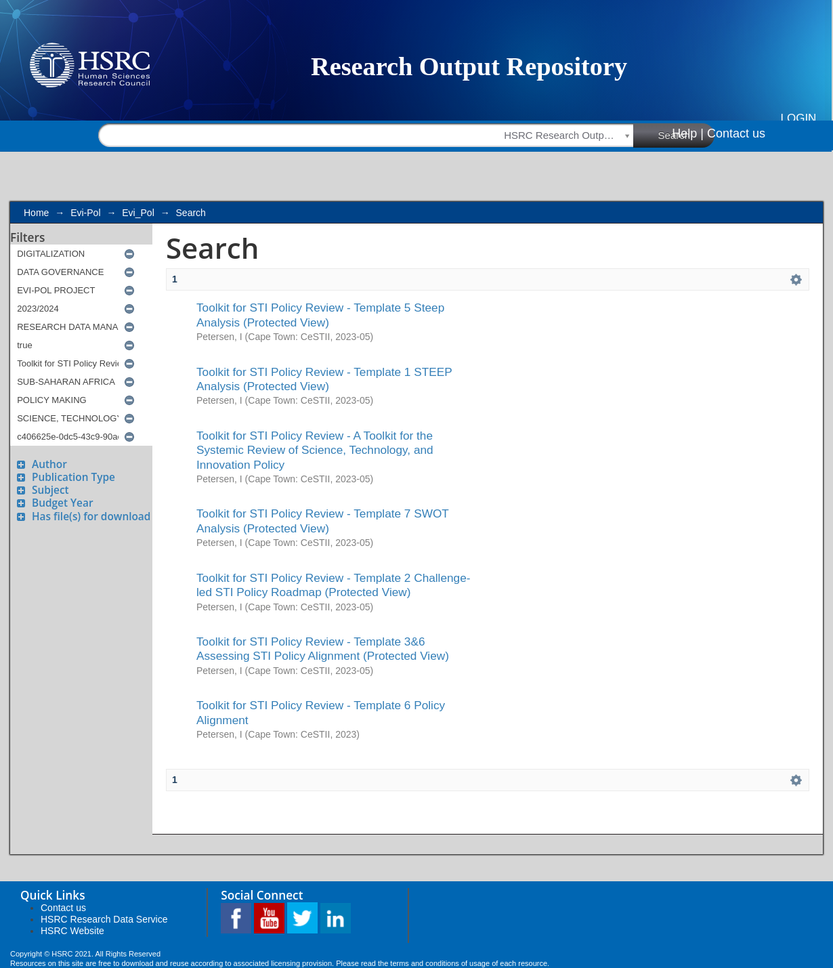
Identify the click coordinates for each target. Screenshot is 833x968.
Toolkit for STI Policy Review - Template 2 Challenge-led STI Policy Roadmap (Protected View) (333, 585)
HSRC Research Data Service (104, 919)
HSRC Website (72, 930)
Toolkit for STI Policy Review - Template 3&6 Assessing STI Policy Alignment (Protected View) (322, 648)
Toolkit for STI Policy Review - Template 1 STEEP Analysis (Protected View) (324, 379)
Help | (688, 133)
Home (36, 212)
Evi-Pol (85, 212)
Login (799, 118)
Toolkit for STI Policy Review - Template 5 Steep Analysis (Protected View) (320, 315)
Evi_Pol (138, 212)
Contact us (736, 133)
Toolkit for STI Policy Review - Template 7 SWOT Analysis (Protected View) (322, 520)
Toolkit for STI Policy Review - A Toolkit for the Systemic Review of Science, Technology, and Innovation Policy (314, 450)
